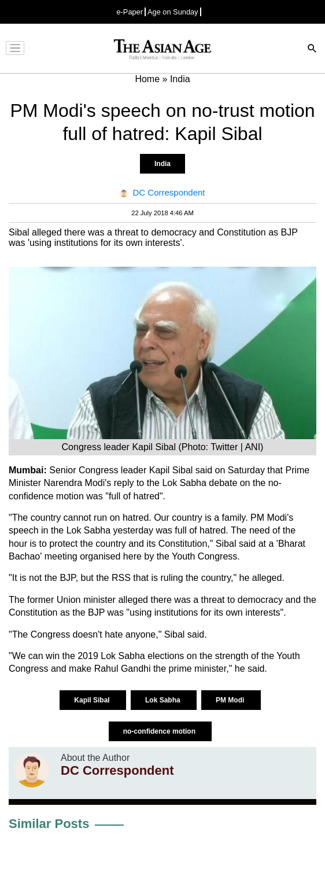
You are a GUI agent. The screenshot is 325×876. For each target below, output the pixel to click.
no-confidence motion (160, 731)
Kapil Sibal (93, 700)
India (162, 164)
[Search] (312, 49)
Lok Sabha (163, 700)
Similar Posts (49, 823)
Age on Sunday (172, 12)
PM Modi (231, 700)
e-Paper (129, 12)
